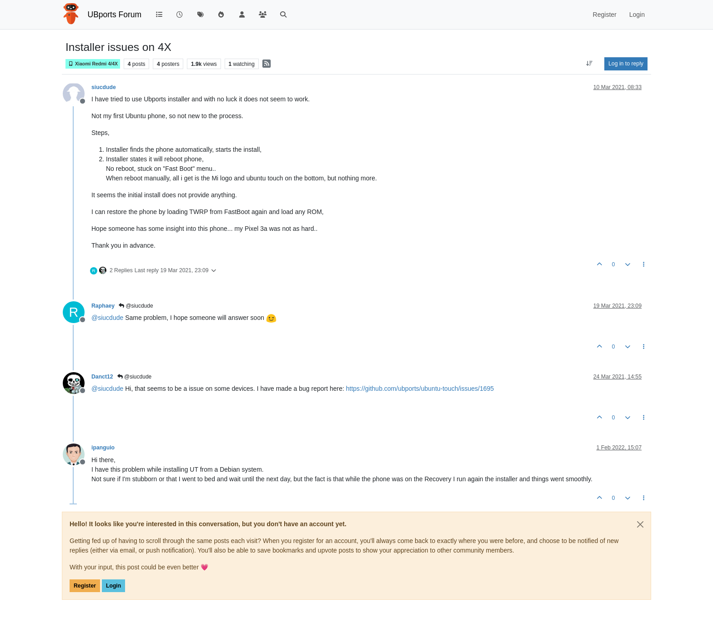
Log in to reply (625, 63)
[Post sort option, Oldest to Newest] (589, 63)
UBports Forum (115, 14)
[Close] (640, 524)
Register (85, 586)
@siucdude (136, 306)
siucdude (103, 87)
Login (113, 586)
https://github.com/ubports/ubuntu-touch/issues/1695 (420, 388)
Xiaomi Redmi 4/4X (93, 64)
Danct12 (102, 377)
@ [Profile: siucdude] (107, 317)
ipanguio (103, 447)
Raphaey (103, 306)
